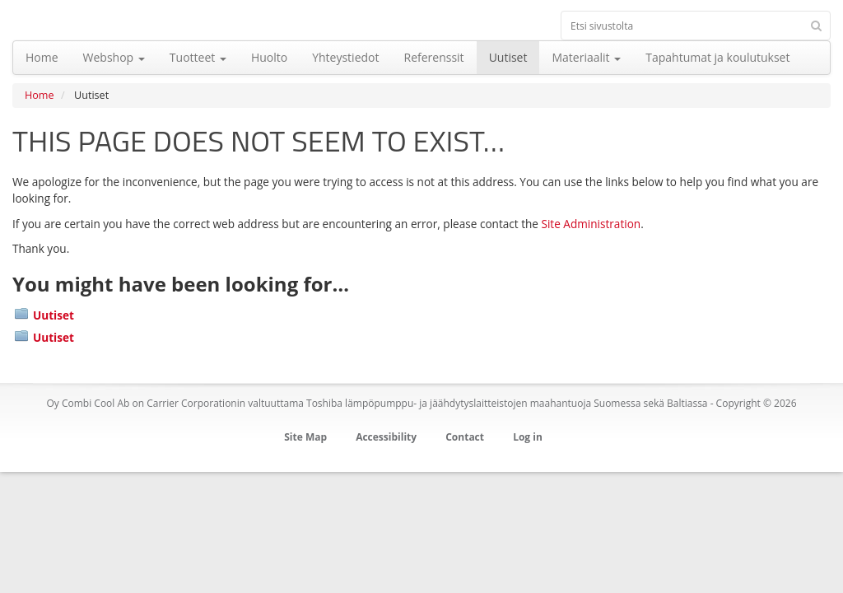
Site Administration (590, 223)
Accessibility (386, 437)
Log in (528, 437)
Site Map (305, 437)
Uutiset (53, 315)
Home (39, 95)
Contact (464, 437)
